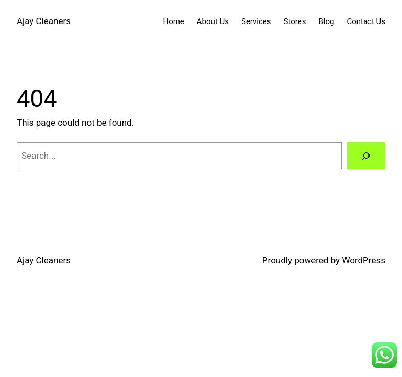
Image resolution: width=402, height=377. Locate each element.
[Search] (366, 155)
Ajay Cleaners (44, 21)
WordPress (363, 260)
